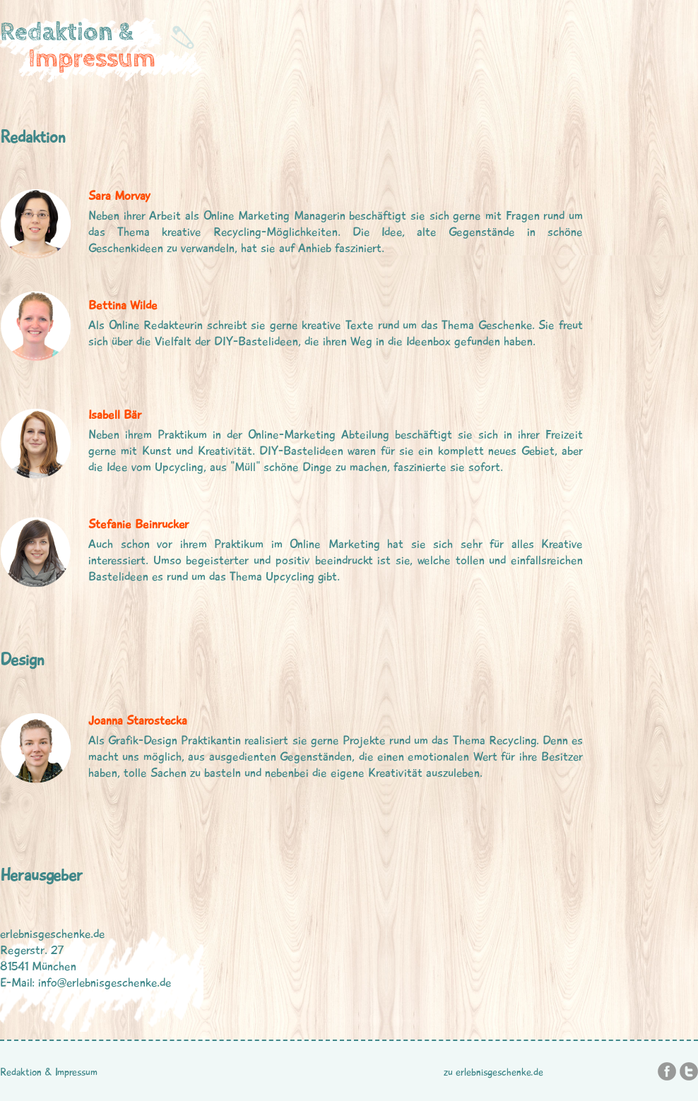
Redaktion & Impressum (48, 1072)
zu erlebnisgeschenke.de (493, 1072)
